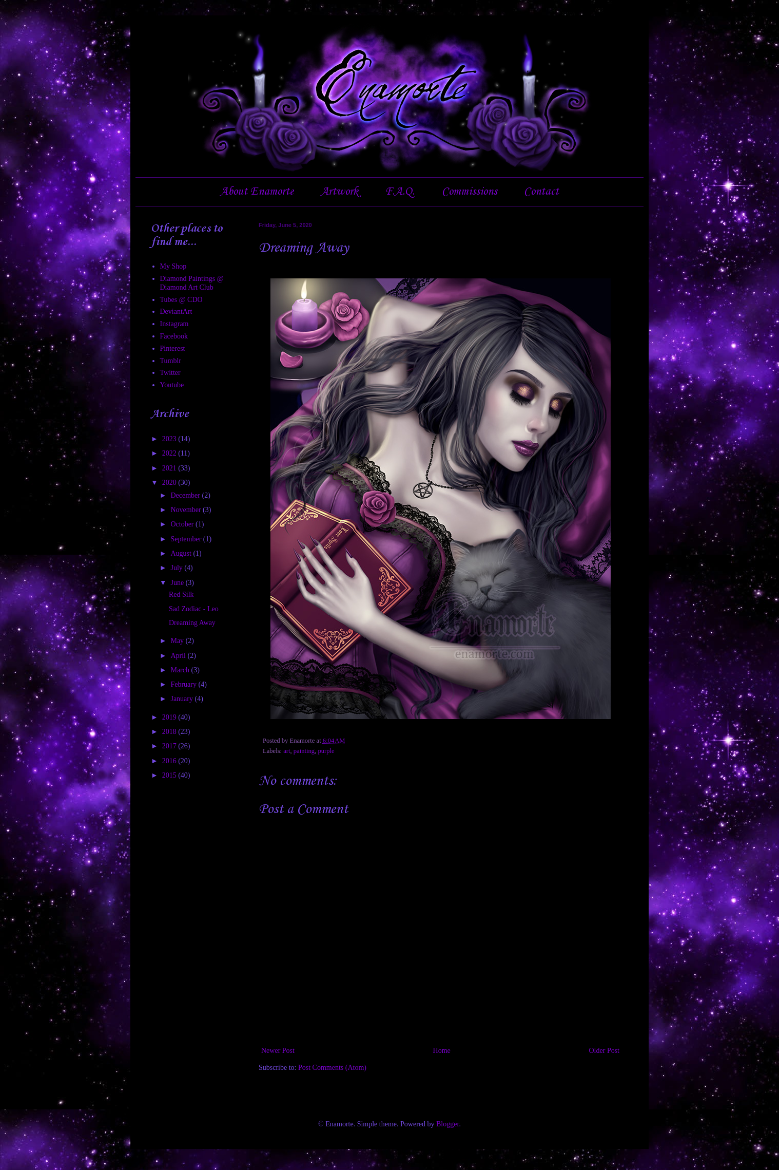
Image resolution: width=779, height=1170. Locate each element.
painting (304, 750)
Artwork (339, 191)
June (177, 583)
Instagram (174, 324)
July (177, 568)
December (186, 495)
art (286, 750)
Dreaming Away (192, 623)
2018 (170, 731)
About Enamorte (257, 191)
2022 (170, 453)
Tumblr (171, 361)
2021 (170, 468)
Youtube (172, 385)
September (186, 539)
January (182, 699)
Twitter (170, 372)
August (181, 553)
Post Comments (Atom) (332, 1067)
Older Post (604, 1050)
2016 (170, 761)
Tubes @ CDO (181, 300)
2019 (170, 717)
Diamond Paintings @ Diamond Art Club (192, 283)
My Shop (173, 266)
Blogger (447, 1124)
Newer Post (278, 1050)
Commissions (469, 191)
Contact (541, 191)
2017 (170, 746)
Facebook (174, 336)
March (180, 670)
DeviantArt (176, 311)
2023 (170, 439)
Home (442, 1050)
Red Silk (181, 594)
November (186, 510)
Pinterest (172, 348)
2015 (170, 775)
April (178, 655)
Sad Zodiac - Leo (194, 609)
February (184, 684)
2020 (170, 482)
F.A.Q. (400, 191)
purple (326, 750)
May (177, 641)
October (183, 524)
